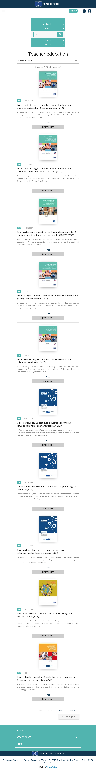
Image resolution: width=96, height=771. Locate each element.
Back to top (68, 716)
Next (60, 710)
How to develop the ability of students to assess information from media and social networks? (46, 679)
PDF (19, 101)
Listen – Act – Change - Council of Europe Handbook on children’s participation (44, 361)
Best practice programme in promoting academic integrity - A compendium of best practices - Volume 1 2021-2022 (46, 234)
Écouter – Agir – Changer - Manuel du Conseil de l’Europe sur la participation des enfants (47, 297)
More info (48, 127)
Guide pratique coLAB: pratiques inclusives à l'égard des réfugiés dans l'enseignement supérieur (44, 424)
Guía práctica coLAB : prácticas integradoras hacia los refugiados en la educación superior (42, 551)
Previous (51, 710)
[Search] (45, 34)
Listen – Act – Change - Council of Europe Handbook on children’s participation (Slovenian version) (44, 106)
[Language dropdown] (74, 11)
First (39, 710)
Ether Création (51, 767)
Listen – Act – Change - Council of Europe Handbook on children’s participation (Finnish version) (44, 170)
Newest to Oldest (48, 60)
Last (72, 710)
